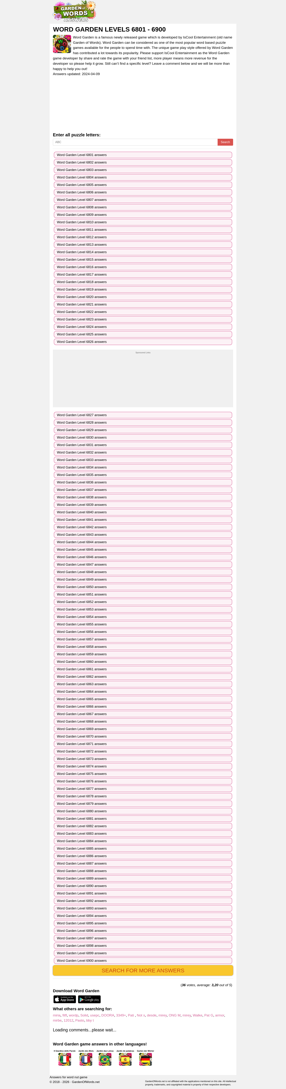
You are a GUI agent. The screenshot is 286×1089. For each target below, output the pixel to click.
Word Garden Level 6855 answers (82, 624)
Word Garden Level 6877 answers (82, 789)
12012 (68, 1020)
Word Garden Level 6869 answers (82, 729)
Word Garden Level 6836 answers (82, 482)
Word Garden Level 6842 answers (82, 527)
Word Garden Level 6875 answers (82, 774)
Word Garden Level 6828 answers (82, 422)
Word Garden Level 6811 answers (82, 230)
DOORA (107, 1015)
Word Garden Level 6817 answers (82, 274)
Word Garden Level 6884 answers (82, 841)
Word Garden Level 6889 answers (82, 878)
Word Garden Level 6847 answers (82, 564)
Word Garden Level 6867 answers (82, 714)
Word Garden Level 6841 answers (82, 520)
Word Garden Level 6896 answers (82, 931)
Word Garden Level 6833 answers (82, 460)
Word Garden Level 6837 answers (82, 490)
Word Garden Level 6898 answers (82, 946)
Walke (197, 1015)
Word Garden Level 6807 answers (82, 200)
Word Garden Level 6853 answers (82, 609)
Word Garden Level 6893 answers (82, 908)
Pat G (208, 1015)
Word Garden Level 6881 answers (82, 818)
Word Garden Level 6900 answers (82, 960)
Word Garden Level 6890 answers (82, 886)
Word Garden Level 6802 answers (82, 162)
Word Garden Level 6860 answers (82, 662)
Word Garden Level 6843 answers (82, 534)
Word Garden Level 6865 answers (82, 699)
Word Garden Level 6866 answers (82, 706)
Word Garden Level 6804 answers (82, 177)
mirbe (57, 1020)
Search (225, 142)
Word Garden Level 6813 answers (82, 244)
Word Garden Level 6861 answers (82, 669)
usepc (94, 1015)
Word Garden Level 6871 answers (82, 744)
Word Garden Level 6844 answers (82, 542)
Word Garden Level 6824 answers (82, 327)
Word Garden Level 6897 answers (82, 938)
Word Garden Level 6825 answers (82, 334)
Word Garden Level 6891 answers (82, 893)
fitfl (64, 1015)
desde (151, 1015)
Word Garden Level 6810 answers (82, 222)
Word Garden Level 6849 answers (82, 579)
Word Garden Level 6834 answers (82, 467)
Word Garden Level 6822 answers (82, 312)
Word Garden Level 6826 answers (82, 342)
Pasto (79, 1020)
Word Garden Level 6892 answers (82, 901)
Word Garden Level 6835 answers (82, 475)
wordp (73, 1015)
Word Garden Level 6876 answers (82, 781)
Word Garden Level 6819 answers (82, 289)
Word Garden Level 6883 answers (82, 833)
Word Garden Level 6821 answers (82, 304)
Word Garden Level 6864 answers (82, 691)
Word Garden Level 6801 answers (82, 155)
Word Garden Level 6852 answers (82, 602)
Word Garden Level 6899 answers (82, 953)
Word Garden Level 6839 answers (82, 505)
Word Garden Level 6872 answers (82, 751)
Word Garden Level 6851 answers (82, 594)
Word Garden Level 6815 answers (82, 259)
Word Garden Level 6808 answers (82, 207)
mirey (163, 1015)
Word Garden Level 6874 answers (82, 766)
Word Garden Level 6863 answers (82, 684)
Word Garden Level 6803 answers (82, 170)
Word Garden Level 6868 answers (82, 721)
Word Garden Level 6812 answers (82, 237)
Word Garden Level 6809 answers (82, 215)
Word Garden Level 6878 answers (82, 796)
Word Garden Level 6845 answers (82, 549)
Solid (84, 1015)
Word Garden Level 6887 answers (82, 863)
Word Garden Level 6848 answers (82, 572)
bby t (90, 1020)
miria (57, 1015)
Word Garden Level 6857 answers (82, 639)
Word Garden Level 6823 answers (82, 319)
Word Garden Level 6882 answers (82, 826)
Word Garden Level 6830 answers (82, 437)
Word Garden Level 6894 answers (82, 916)
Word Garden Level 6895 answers (82, 923)
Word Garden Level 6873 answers (82, 759)
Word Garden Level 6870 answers (82, 736)
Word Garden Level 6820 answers (82, 297)
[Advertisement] (143, 105)
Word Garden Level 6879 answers (82, 804)
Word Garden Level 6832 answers (82, 452)
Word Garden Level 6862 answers (82, 676)
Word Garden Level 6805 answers (82, 185)
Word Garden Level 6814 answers (82, 252)
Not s (141, 1015)
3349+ (121, 1015)
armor (219, 1015)
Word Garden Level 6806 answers (82, 192)
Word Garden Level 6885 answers (82, 848)
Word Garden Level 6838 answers (82, 497)
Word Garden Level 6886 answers (82, 856)
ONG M (175, 1015)
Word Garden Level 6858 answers (82, 647)
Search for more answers (143, 970)
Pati (131, 1015)
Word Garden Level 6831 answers (82, 445)
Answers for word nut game (68, 1077)
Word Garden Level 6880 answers (82, 811)
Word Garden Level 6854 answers (82, 617)
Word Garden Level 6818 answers (82, 282)
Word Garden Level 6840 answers (82, 512)
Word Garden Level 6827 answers (82, 415)
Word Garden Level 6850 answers (82, 587)
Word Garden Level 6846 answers (82, 557)
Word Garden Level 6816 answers (82, 267)
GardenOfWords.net (86, 1082)
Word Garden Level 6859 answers (82, 654)
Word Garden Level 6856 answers (82, 632)
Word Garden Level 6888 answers (82, 871)
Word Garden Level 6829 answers (82, 430)
